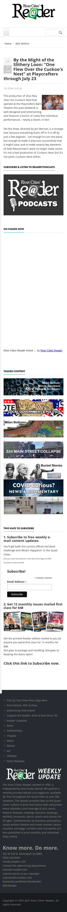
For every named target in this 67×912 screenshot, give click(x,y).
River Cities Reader (51, 350)
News (10, 725)
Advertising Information (21, 710)
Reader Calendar (17, 720)
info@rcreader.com (14, 861)
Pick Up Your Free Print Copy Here (27, 700)
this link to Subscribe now (35, 663)
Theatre (11, 735)
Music (10, 740)
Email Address (17, 582)
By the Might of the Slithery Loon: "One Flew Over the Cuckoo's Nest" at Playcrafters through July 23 (33, 69)
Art (8, 751)
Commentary (14, 730)
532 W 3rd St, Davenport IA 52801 (23, 853)
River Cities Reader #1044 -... (20, 350)
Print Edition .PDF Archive (22, 705)
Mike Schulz (15, 88)
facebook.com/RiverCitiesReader (22, 881)
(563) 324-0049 (11, 857)
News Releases (16, 761)
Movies (11, 745)
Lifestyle (12, 756)
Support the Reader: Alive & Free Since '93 (32, 715)
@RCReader (10, 885)
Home (7, 43)
